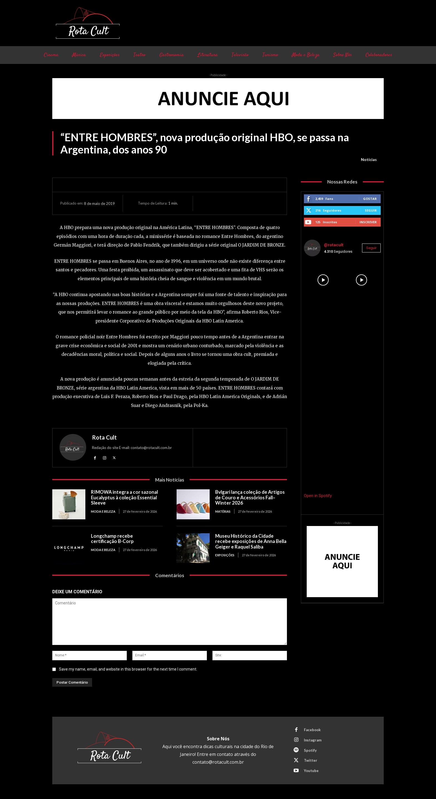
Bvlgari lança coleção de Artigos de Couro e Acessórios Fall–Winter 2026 (250, 497)
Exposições (224, 555)
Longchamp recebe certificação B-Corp (112, 538)
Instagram (313, 740)
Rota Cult (104, 437)
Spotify (310, 750)
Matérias (223, 511)
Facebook (312, 730)
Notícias (369, 159)
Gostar (370, 199)
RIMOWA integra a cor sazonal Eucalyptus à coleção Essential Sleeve (124, 497)
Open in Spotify (318, 495)
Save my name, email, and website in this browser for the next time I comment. (128, 669)
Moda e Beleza (103, 511)
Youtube (311, 771)
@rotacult (333, 244)
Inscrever (368, 222)
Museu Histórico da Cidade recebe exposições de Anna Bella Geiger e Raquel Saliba (250, 541)
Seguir (371, 210)
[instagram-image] (323, 280)
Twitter (310, 760)
